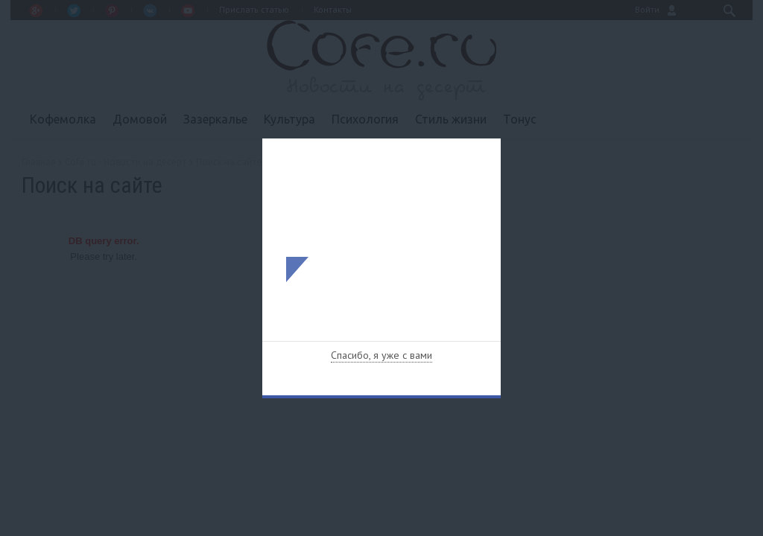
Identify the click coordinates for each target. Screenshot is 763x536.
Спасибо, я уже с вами (381, 355)
